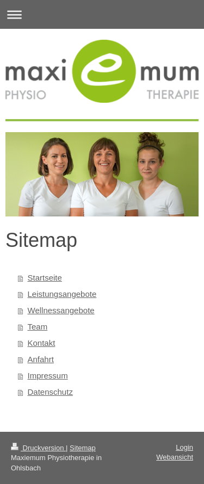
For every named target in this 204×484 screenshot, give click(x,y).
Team (38, 326)
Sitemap (83, 448)
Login (184, 447)
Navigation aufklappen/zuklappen (102, 14)
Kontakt (41, 343)
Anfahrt (41, 359)
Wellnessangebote (61, 310)
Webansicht (174, 457)
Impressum (48, 375)
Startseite (45, 277)
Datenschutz (50, 391)
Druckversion (38, 448)
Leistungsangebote (62, 294)
